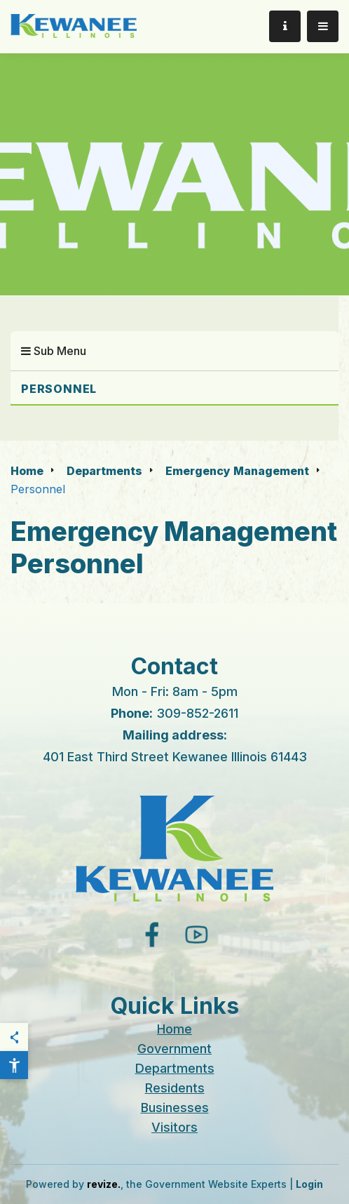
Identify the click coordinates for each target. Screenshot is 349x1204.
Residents (175, 1088)
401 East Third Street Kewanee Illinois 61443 (175, 756)
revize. (104, 1184)
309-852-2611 (197, 713)
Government (174, 1048)
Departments (104, 471)
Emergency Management (237, 471)
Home (27, 471)
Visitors (174, 1127)
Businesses (175, 1107)
